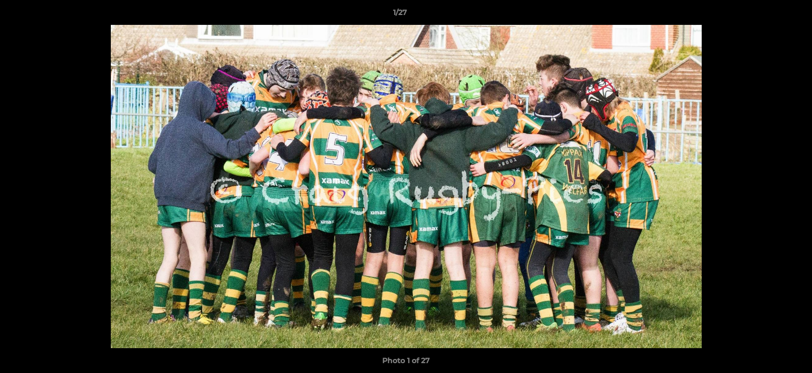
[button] (768, 15)
